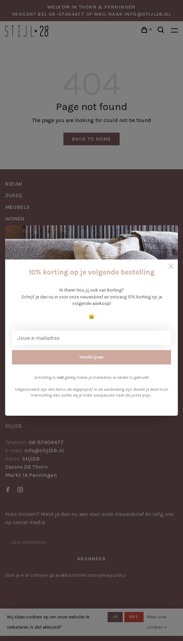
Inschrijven (91, 357)
